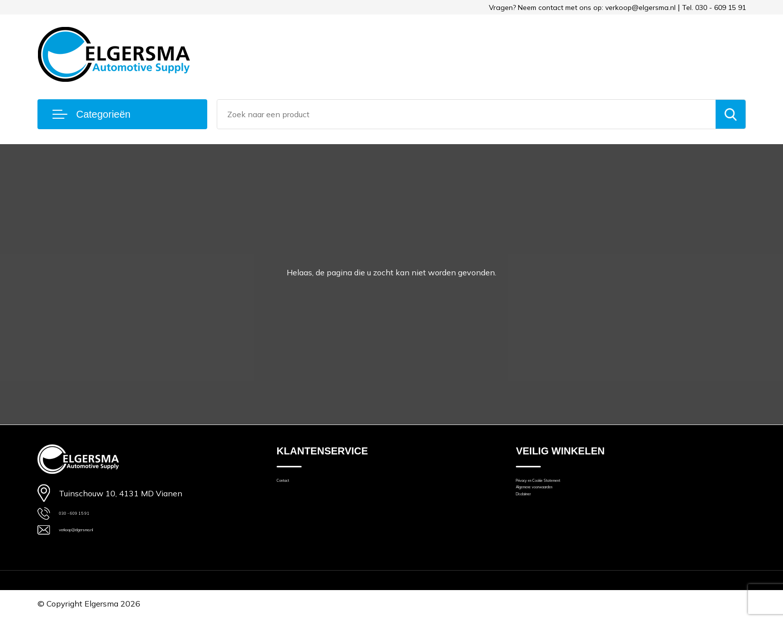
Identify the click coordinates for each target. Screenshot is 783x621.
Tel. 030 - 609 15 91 (714, 7)
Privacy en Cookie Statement (566, 484)
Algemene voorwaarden (558, 498)
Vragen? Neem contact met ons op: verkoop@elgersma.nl (582, 7)
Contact (290, 484)
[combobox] (466, 114)
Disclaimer (534, 512)
